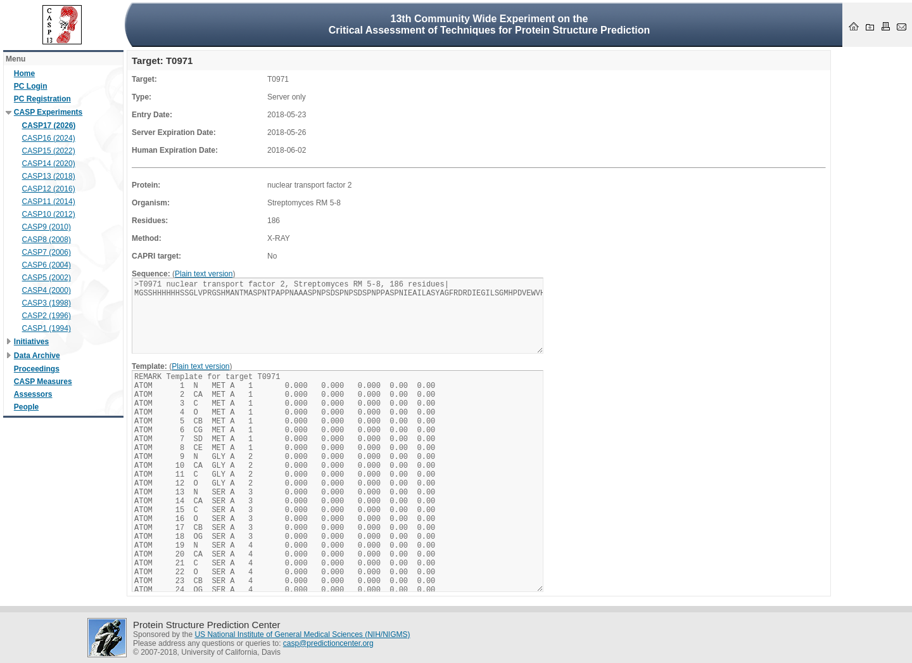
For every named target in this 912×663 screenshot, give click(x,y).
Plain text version (203, 273)
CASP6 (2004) (46, 265)
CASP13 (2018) (48, 176)
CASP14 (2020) (48, 163)
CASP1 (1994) (46, 328)
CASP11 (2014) (48, 201)
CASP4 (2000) (46, 290)
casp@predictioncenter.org (328, 643)
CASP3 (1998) (46, 303)
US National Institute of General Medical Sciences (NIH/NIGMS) (302, 634)
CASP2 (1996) (46, 315)
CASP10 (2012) (48, 214)
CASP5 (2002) (46, 277)
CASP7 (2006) (46, 252)
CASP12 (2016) (48, 188)
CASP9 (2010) (46, 226)
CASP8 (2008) (46, 239)
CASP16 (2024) (48, 138)
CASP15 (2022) (48, 150)
